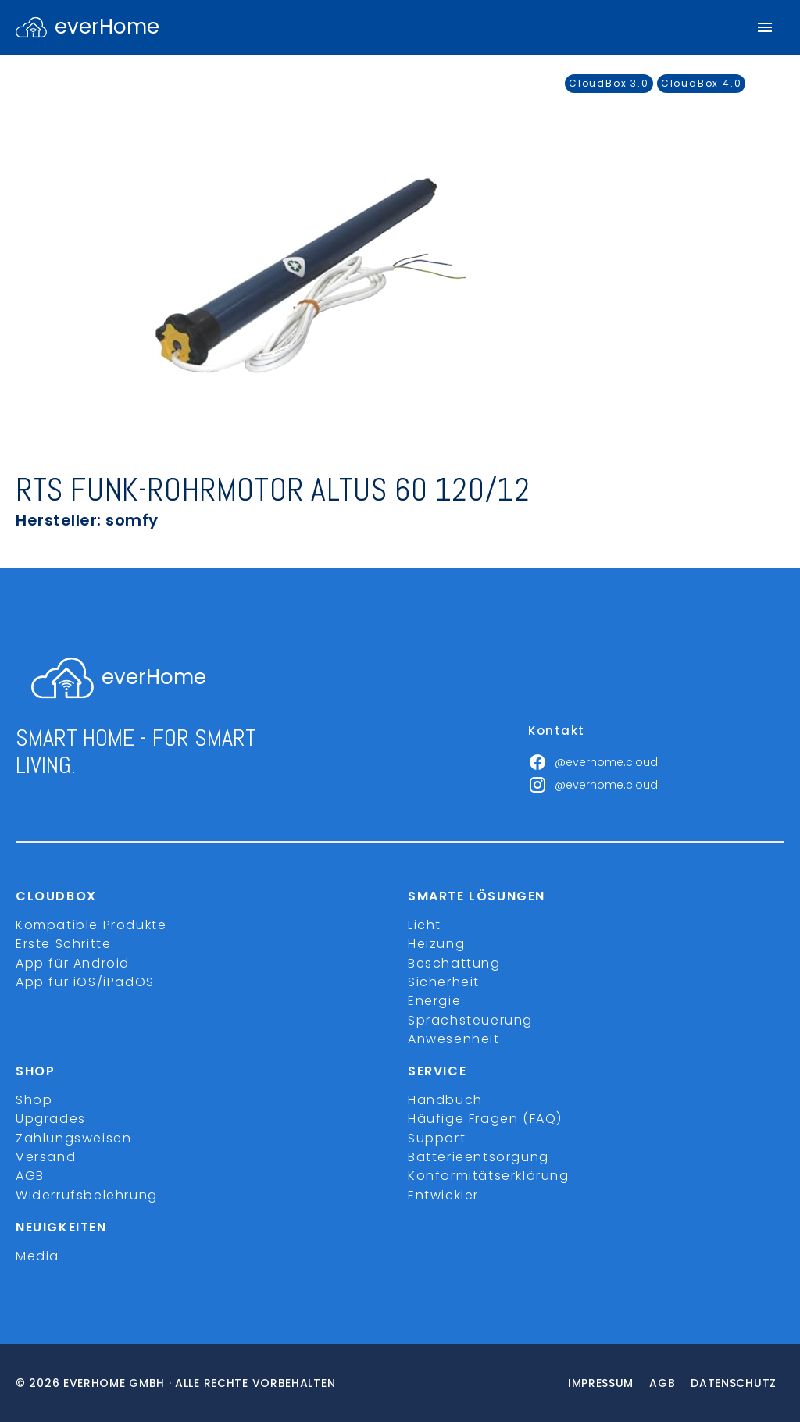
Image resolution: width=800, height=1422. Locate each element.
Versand (46, 1157)
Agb (662, 1383)
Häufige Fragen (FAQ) (485, 1119)
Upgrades (51, 1119)
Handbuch (445, 1100)
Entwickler (443, 1195)
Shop (34, 1100)
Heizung (436, 944)
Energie (434, 1001)
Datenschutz (734, 1383)
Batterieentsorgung (478, 1157)
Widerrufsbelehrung (87, 1195)
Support (437, 1138)
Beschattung (454, 963)
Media (37, 1256)
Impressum (601, 1383)
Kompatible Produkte (91, 925)
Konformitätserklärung (489, 1176)
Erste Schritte (63, 944)
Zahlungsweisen (73, 1138)
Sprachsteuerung (470, 1020)
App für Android (73, 963)
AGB (30, 1176)
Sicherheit (444, 982)
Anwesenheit (454, 1039)
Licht (424, 925)
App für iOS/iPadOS (85, 982)
